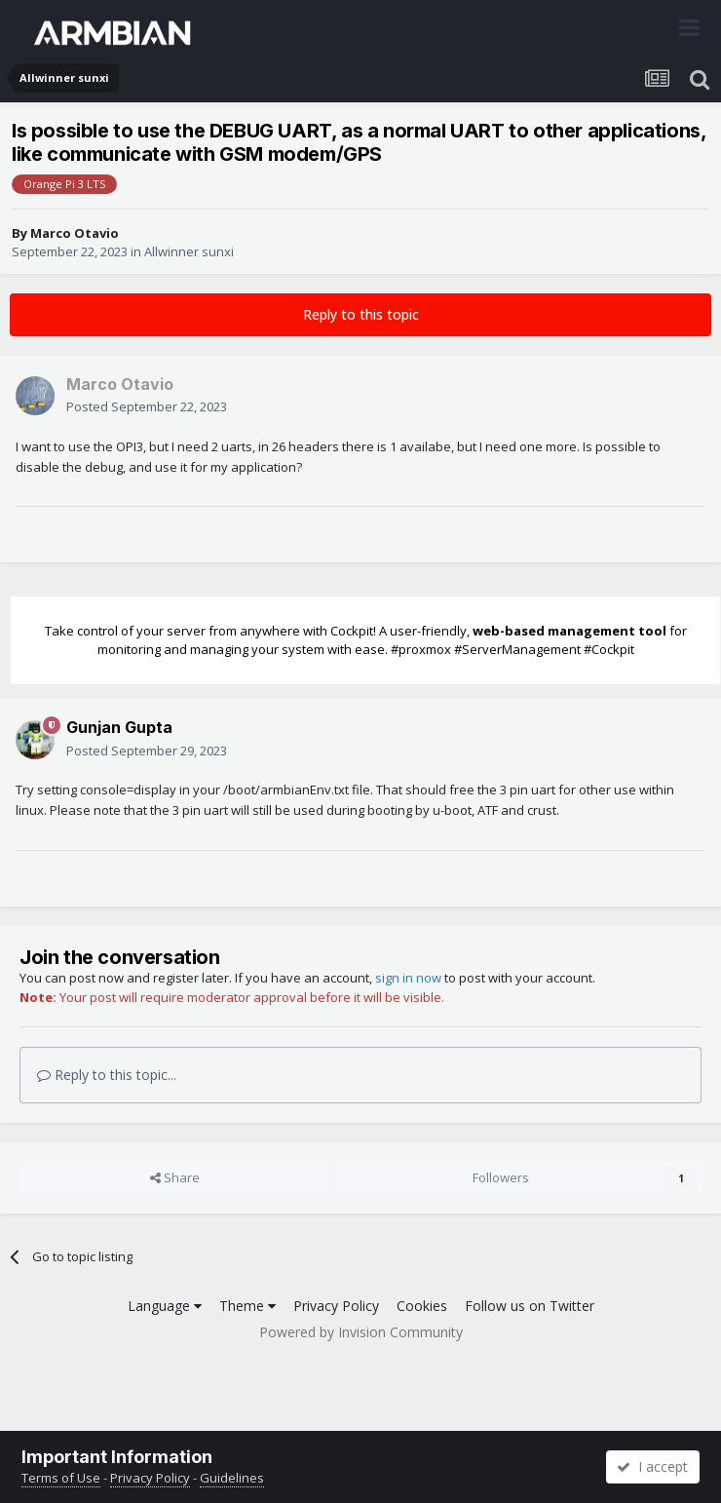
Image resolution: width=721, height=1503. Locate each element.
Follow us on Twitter (529, 1305)
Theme (247, 1305)
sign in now (408, 977)
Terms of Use (60, 1477)
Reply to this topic (361, 314)
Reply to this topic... (106, 1074)
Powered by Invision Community (361, 1332)
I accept (652, 1466)
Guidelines (232, 1477)
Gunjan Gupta (119, 727)
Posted (146, 406)
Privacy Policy (336, 1305)
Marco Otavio (74, 233)
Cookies (422, 1305)
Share (175, 1177)
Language (165, 1305)
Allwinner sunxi (189, 251)
